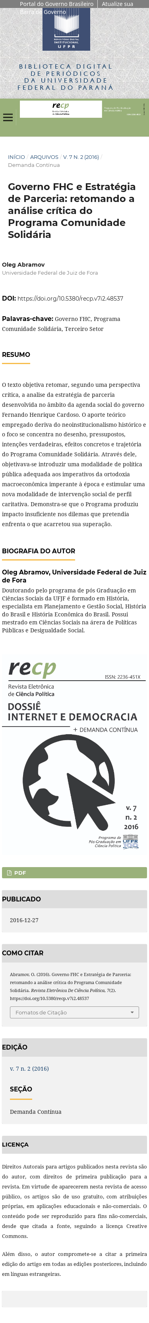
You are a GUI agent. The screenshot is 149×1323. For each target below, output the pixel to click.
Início (16, 157)
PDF (19, 872)
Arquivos (44, 157)
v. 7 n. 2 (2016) (81, 157)
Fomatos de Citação (41, 1012)
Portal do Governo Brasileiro (56, 4)
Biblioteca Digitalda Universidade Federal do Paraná (66, 77)
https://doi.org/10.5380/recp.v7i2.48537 (70, 298)
